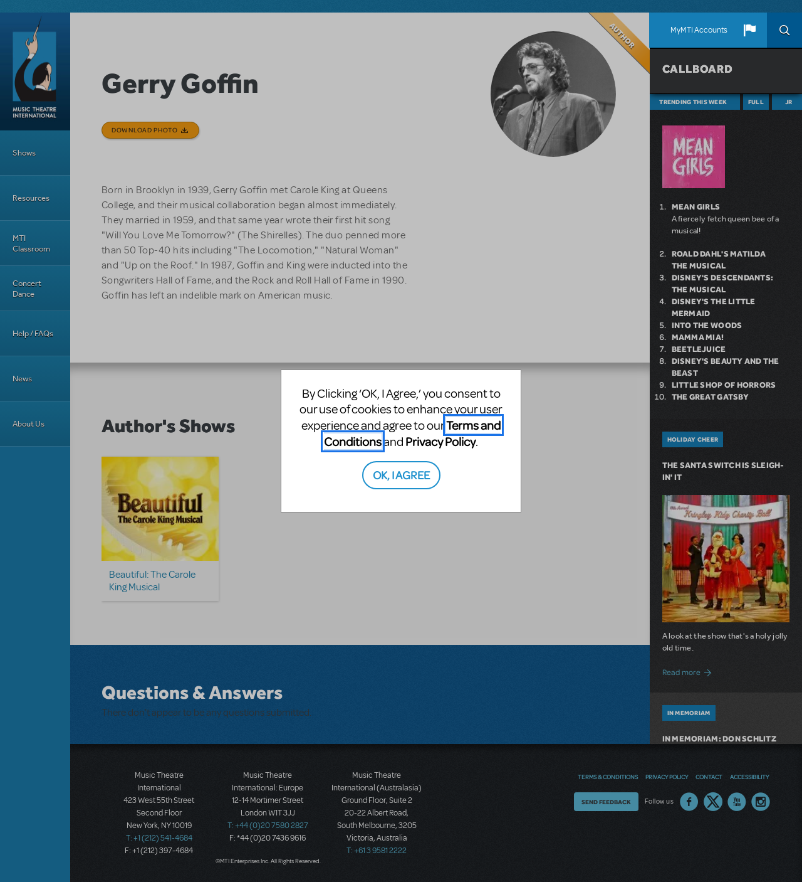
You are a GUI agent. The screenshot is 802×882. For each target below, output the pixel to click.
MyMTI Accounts (698, 30)
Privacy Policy (440, 441)
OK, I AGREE (401, 474)
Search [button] (784, 30)
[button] (749, 30)
